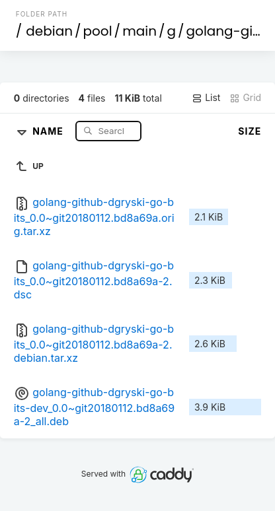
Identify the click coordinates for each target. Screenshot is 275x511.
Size (249, 131)
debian (49, 31)
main (139, 31)
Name (49, 130)
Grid (245, 98)
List (206, 98)
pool (97, 31)
